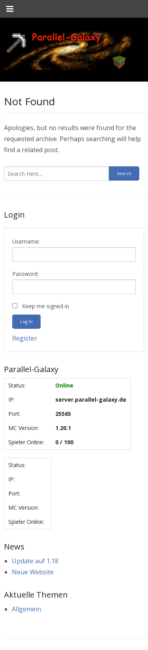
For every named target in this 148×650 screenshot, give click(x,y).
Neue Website (33, 572)
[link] (68, 50)
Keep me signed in (45, 306)
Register (24, 338)
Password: (25, 274)
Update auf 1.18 (35, 561)
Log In (26, 321)
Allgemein (26, 609)
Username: (26, 241)
